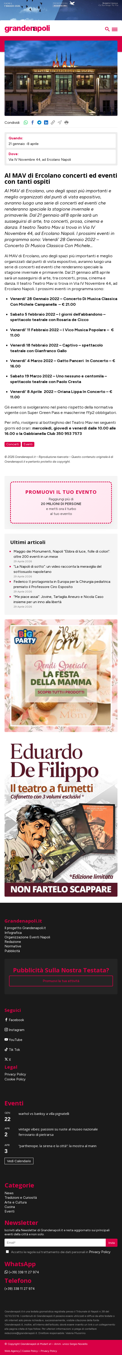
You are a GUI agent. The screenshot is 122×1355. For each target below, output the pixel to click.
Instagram (14, 1030)
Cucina (10, 1207)
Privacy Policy (15, 1074)
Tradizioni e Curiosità (21, 1198)
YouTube (13, 1040)
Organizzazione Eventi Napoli (27, 937)
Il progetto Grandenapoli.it (25, 928)
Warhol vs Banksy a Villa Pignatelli (44, 1113)
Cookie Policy (15, 1079)
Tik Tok (12, 1050)
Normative (13, 946)
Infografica (13, 933)
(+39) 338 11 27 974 (22, 1272)
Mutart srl (45, 1344)
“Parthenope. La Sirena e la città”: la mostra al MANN (57, 1146)
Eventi (9, 1211)
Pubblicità (12, 951)
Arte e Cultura (16, 1202)
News (9, 1193)
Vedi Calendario (19, 1161)
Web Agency (12, 1351)
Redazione (13, 942)
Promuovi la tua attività (61, 981)
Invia (111, 1243)
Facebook (14, 1020)
